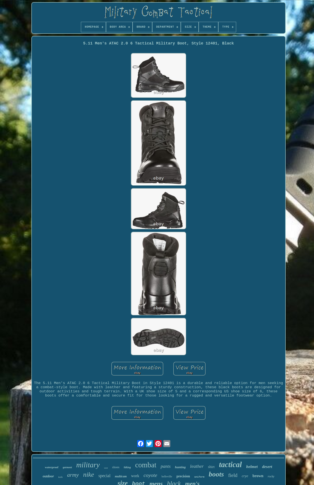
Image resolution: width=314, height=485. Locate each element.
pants (166, 466)
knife (60, 477)
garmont (67, 467)
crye (245, 476)
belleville (167, 476)
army (73, 475)
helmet (252, 466)
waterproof (51, 467)
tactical (230, 464)
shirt (211, 467)
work (135, 476)
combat (145, 465)
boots (216, 474)
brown (258, 476)
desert (267, 466)
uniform (199, 477)
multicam (121, 476)
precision (183, 476)
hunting (180, 467)
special (104, 475)
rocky (271, 476)
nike (88, 474)
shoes (115, 467)
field (232, 475)
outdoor (48, 476)
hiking (127, 467)
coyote (150, 475)
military (88, 465)
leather (197, 466)
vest (106, 467)
